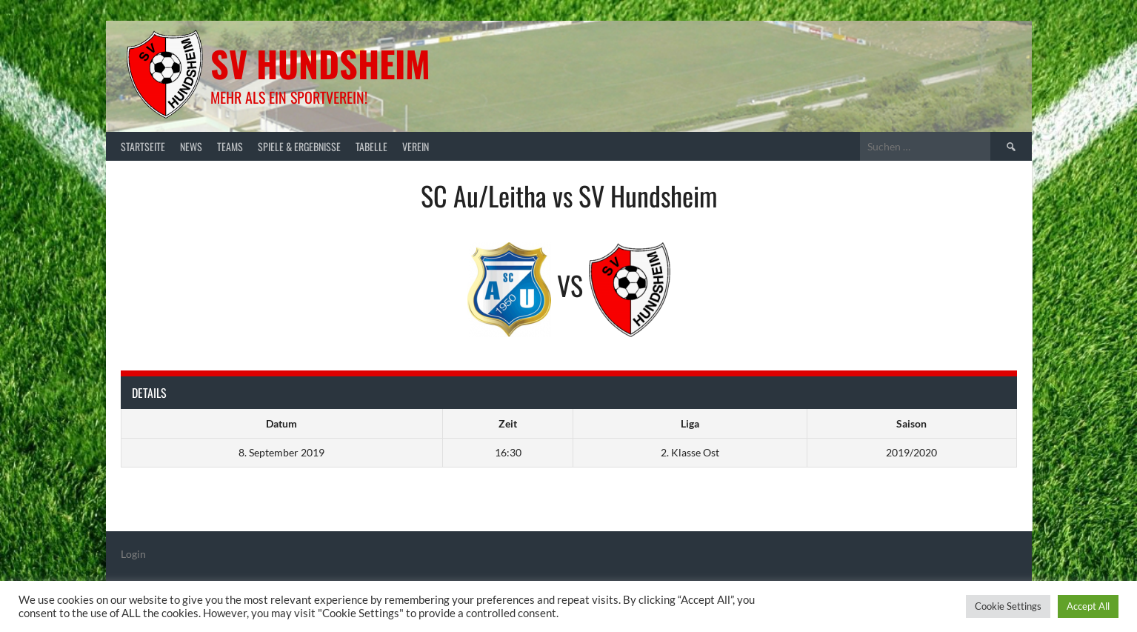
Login (133, 554)
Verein (415, 146)
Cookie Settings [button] (1008, 606)
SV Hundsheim (320, 63)
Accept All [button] (1088, 606)
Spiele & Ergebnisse (299, 146)
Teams (230, 146)
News (191, 146)
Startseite (143, 146)
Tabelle (371, 146)
